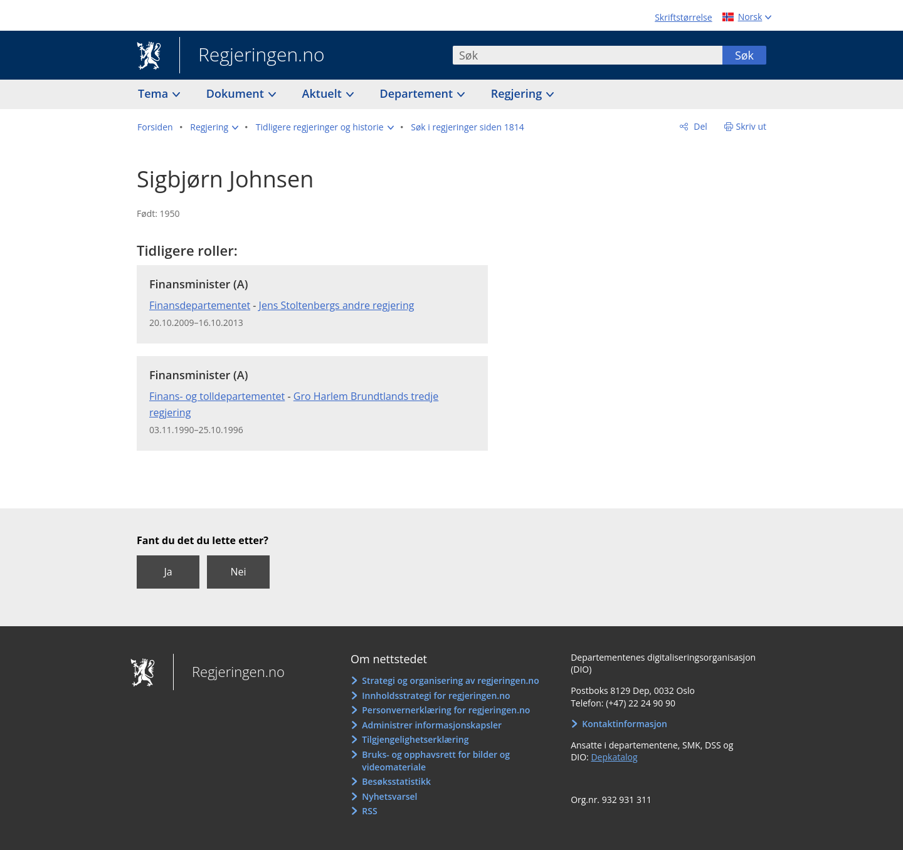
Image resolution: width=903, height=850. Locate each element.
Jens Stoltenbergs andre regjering (337, 305)
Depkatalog (614, 757)
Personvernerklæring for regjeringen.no (446, 710)
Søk (744, 55)
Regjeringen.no (252, 55)
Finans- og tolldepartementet (217, 396)
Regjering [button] (518, 93)
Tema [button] (154, 93)
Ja (168, 572)
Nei (238, 572)
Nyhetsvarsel (389, 796)
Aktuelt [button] (323, 93)
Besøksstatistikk (396, 781)
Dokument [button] (236, 93)
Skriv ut (751, 126)
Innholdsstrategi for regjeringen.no (436, 695)
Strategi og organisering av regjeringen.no (450, 680)
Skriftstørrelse (683, 17)
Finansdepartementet (199, 305)
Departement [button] (418, 93)
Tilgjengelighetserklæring (415, 739)
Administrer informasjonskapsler (432, 725)
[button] (214, 127)
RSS (369, 811)
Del (699, 126)
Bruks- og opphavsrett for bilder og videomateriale (436, 760)
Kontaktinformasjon (624, 724)
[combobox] (587, 55)
